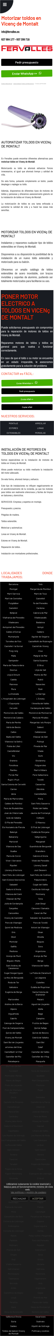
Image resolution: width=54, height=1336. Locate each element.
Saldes (13, 1326)
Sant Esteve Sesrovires (13, 879)
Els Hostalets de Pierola (13, 827)
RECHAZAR (19, 1198)
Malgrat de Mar (40, 655)
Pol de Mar (13, 775)
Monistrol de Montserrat (40, 713)
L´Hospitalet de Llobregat (13, 698)
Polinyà (40, 741)
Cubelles (40, 982)
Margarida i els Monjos (40, 722)
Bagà (40, 1013)
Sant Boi (40, 1042)
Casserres (40, 784)
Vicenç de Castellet (13, 918)
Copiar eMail (27, 407)
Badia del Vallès (13, 736)
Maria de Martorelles (13, 798)
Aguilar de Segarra (40, 636)
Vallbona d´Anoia (13, 1316)
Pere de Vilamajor (13, 922)
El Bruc (40, 665)
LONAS (40, 428)
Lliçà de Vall (40, 670)
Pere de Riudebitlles (13, 808)
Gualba (13, 851)
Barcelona (13, 584)
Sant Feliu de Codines (40, 875)
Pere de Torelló (40, 922)
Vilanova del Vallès (40, 965)
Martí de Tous (40, 593)
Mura (13, 689)
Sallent (40, 727)
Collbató (40, 817)
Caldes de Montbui (13, 803)
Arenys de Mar (40, 956)
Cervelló (14, 708)
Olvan (40, 932)
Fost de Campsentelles (13, 1028)
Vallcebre (13, 987)
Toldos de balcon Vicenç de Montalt (13, 1332)
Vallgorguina (40, 836)
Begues (40, 941)
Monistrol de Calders (13, 717)
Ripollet (13, 865)
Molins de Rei (40, 674)
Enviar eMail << (27, 399)
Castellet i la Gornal (13, 646)
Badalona (40, 622)
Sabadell (13, 884)
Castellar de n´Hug (40, 1056)
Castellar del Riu (13, 1056)
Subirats (40, 1321)
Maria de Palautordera (13, 665)
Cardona (40, 608)
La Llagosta (40, 977)
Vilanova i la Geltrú (13, 741)
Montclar (13, 941)
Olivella (40, 937)
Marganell (40, 841)
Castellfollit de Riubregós (40, 641)
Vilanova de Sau (13, 846)
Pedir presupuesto (26, 62)
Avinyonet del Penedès (13, 627)
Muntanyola (13, 636)
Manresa (13, 684)
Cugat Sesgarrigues (13, 973)
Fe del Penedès (40, 603)
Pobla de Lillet (13, 746)
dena (13, 794)
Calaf (40, 1047)
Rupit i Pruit (13, 779)
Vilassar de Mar (13, 898)
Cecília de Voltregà (40, 889)
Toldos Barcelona (6, 83)
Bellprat (13, 612)
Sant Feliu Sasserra (40, 803)
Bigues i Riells (13, 960)
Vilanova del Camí (13, 894)
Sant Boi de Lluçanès (14, 1042)
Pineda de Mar (40, 746)
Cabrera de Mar (40, 612)
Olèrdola (40, 789)
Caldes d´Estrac (13, 631)
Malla (13, 655)
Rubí (40, 689)
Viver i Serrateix (13, 860)
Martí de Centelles (13, 598)
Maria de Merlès (13, 722)
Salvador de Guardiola (40, 918)
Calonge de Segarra (13, 1023)
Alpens (13, 1009)
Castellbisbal (13, 751)
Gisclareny (40, 760)
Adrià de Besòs (13, 727)
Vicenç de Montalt (13, 1037)
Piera (40, 798)
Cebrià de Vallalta (40, 1037)
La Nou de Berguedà (13, 977)
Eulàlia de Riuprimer (40, 987)
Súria (13, 1321)
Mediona (13, 951)
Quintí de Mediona (13, 927)
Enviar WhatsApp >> (26, 73)
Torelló (40, 779)
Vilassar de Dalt (40, 736)
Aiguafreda (13, 1013)
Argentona (40, 951)
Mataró (40, 999)
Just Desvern (40, 870)
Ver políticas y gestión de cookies (28, 1192)
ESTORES (13, 428)
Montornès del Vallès (13, 713)
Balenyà (13, 832)
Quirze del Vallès (13, 1032)
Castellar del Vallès (40, 1052)
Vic (13, 755)
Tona (40, 898)
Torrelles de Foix (13, 641)
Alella (40, 1009)
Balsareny (13, 836)
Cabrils (13, 1018)
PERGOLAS (40, 433)
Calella (13, 679)
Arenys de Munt (13, 956)
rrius (40, 651)
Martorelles (13, 999)
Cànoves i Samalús (40, 908)
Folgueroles (40, 765)
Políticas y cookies (40, 1331)
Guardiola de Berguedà (40, 846)
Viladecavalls (40, 617)
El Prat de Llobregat (40, 827)
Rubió (40, 679)
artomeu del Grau (13, 1047)
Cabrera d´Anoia (40, 856)
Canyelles (13, 908)
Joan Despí (40, 903)
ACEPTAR (38, 1198)
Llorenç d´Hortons (13, 870)
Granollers (40, 851)
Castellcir (13, 608)
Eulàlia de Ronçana (40, 832)
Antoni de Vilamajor (40, 927)
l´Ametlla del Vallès (40, 703)
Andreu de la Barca (13, 1004)
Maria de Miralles (40, 717)
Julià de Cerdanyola (13, 903)
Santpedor (14, 660)
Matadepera (13, 1061)
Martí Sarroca (13, 593)
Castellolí (40, 598)
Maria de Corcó (13, 856)
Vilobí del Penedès (40, 860)
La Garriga (40, 694)
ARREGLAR (40, 423)
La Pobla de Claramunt (40, 973)
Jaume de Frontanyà (40, 813)
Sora (40, 946)
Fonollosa (13, 765)
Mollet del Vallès (40, 808)
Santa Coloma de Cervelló (13, 784)
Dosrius (13, 670)
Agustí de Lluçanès (40, 1004)
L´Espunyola (13, 703)
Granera (13, 760)
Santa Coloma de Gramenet (40, 993)
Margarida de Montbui (40, 589)
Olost (13, 937)
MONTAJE (13, 423)
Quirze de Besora (40, 1032)
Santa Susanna (40, 660)
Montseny (40, 894)
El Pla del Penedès (13, 822)
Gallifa (13, 946)
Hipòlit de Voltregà (40, 1326)
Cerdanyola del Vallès (40, 708)
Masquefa (40, 1061)
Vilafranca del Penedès (13, 617)
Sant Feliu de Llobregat (14, 875)
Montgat (14, 589)
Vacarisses (40, 1316)
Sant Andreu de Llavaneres (13, 966)
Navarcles (40, 684)
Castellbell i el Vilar (13, 1052)
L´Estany (40, 698)
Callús (13, 732)
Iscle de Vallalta (13, 817)
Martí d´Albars (40, 770)
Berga (40, 960)
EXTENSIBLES (13, 433)
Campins (40, 1018)
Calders (40, 631)
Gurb (40, 755)
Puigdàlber (13, 603)
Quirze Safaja (40, 1028)
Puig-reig (13, 651)
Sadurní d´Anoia (13, 889)
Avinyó (40, 627)
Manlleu (13, 770)
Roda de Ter (13, 982)
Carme (13, 789)
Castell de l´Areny (40, 646)
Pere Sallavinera (40, 775)
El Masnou (40, 822)
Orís (13, 932)
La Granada (13, 694)
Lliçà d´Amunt (13, 674)
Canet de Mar (40, 913)
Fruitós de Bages (40, 1023)
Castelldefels (40, 794)
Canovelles (13, 913)
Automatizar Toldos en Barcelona (23, 83)
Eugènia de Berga (13, 992)
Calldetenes (40, 732)
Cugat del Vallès (40, 884)
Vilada (40, 751)
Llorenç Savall (40, 865)
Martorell (13, 841)
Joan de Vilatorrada (13, 813)
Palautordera (40, 879)
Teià (40, 584)
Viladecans (13, 622)
